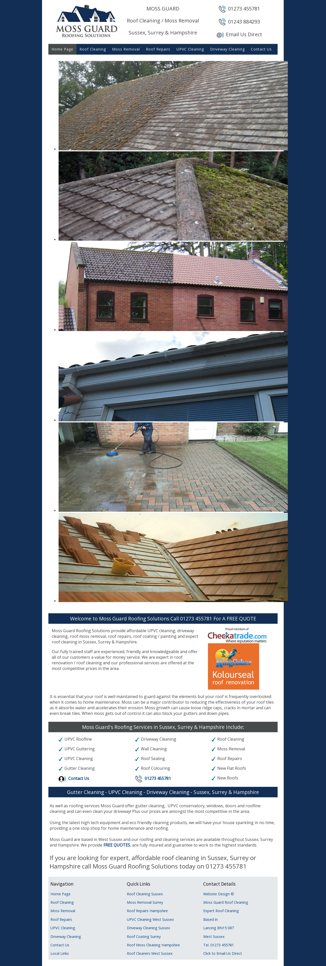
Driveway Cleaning (227, 49)
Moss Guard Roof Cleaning (225, 902)
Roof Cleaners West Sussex (150, 953)
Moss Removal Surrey (145, 902)
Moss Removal (126, 49)
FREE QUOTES (116, 845)
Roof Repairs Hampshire (147, 910)
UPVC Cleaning (190, 49)
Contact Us (261, 49)
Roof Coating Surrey (144, 936)
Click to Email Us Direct (222, 953)
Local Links (59, 953)
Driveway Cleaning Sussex (148, 927)
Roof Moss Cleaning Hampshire (153, 945)
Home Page (62, 49)
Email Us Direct (244, 34)
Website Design (216, 893)
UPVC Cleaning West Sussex (150, 919)
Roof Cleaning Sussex (145, 893)
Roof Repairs (158, 49)
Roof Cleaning (92, 49)
